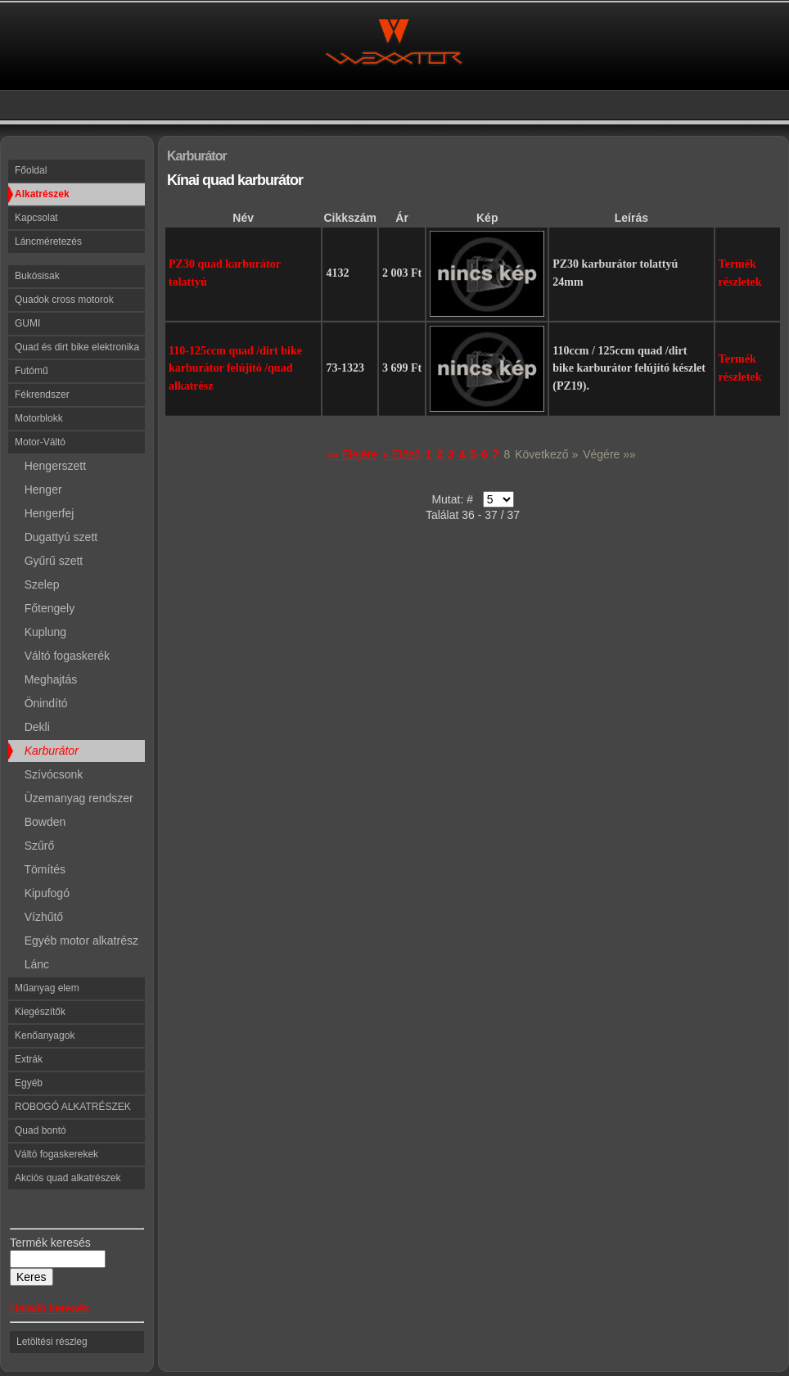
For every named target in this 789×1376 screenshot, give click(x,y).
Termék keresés (50, 1242)
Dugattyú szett (56, 537)
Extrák (29, 1059)
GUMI (27, 323)
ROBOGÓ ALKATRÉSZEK (73, 1106)
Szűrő (34, 845)
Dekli (32, 726)
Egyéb (29, 1083)
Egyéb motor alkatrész (76, 940)
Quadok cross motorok (64, 299)
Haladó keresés (49, 1308)
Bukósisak (37, 276)
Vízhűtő (39, 916)
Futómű (31, 371)
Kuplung (40, 631)
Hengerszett (50, 465)
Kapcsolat (36, 217)
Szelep (37, 584)
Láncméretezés (48, 241)
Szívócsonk (49, 774)
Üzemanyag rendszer (74, 798)
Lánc (32, 964)
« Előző (401, 454)
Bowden (40, 821)
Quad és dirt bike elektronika (77, 347)
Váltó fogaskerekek (56, 1154)
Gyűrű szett (49, 560)
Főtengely (44, 608)
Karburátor (47, 750)
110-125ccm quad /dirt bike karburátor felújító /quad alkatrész (235, 368)
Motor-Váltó (40, 442)
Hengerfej (44, 513)
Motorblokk (39, 418)
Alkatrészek (42, 194)
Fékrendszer (42, 394)
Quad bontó (40, 1130)
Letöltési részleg (52, 1341)
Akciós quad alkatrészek (67, 1178)
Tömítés (40, 869)
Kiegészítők (40, 1011)
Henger (38, 489)
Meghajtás (46, 679)
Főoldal (31, 170)
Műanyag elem (47, 988)
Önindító (41, 703)
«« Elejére (351, 454)
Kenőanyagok (44, 1035)
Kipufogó (42, 893)
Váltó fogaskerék (62, 655)
